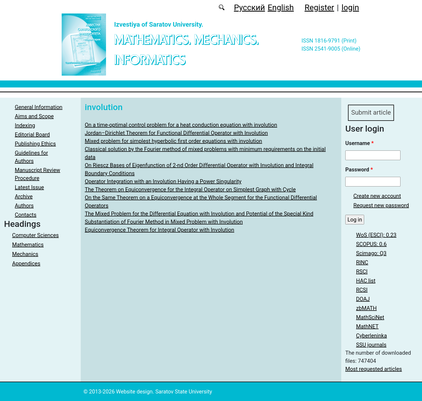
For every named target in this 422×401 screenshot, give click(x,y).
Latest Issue (29, 187)
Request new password (381, 205)
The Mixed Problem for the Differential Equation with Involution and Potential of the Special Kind (199, 213)
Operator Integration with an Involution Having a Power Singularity (163, 181)
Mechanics (25, 254)
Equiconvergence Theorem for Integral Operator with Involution (159, 230)
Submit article (371, 113)
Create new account (377, 196)
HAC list (365, 280)
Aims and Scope (34, 116)
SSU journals (371, 345)
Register (319, 7)
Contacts (25, 215)
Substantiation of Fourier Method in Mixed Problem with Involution (164, 222)
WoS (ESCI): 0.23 (376, 235)
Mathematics (28, 244)
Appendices (26, 263)
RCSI (362, 290)
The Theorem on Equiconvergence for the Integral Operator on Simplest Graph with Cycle (190, 189)
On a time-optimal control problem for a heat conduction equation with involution (181, 125)
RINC (362, 262)
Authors (24, 205)
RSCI (362, 271)
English (281, 7)
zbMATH (366, 308)
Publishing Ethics (35, 143)
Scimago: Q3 (371, 253)
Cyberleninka (371, 335)
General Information (38, 107)
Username (359, 143)
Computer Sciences (35, 235)
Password (359, 169)
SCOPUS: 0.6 (371, 244)
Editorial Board (32, 134)
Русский (249, 7)
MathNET (367, 326)
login (350, 7)
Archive (24, 196)
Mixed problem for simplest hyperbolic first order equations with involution (173, 141)
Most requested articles (373, 369)
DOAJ (363, 299)
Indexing (25, 125)
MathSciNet (370, 317)
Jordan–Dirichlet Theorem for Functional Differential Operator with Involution (176, 133)
